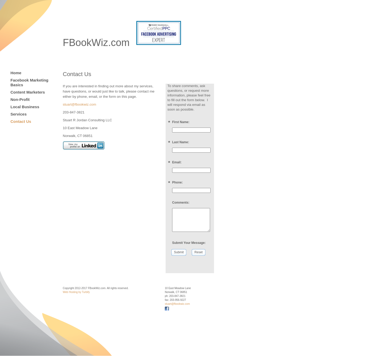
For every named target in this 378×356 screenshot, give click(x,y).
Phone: (177, 182)
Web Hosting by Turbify (76, 292)
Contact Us (20, 121)
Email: (177, 162)
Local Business (24, 107)
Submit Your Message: (189, 243)
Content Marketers (27, 92)
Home (15, 73)
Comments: (180, 202)
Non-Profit (20, 99)
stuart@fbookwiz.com (79, 104)
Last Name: (180, 142)
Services (18, 114)
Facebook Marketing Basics (29, 82)
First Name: (180, 122)
